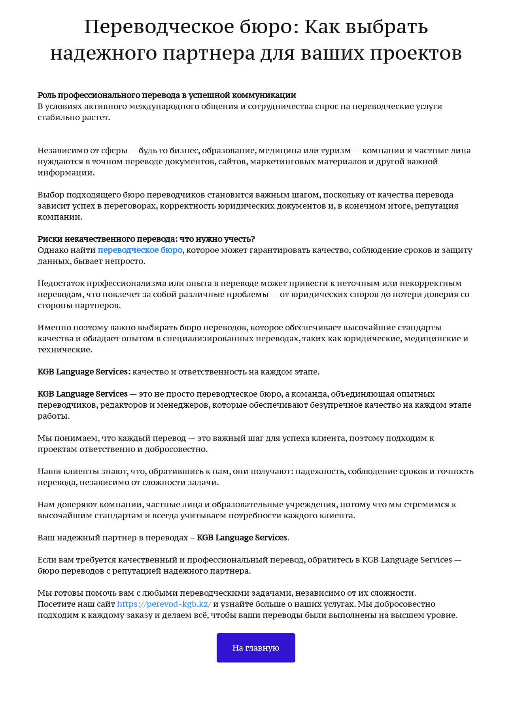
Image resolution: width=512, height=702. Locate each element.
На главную (256, 648)
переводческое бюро (140, 250)
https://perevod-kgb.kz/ (165, 604)
